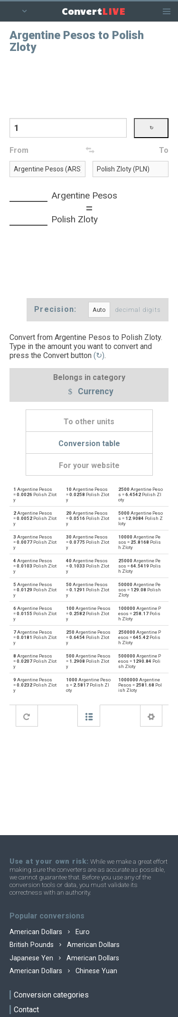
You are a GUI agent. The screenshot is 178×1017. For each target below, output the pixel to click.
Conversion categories (51, 994)
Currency (89, 392)
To (164, 150)
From (18, 150)
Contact (26, 1009)
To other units (89, 421)
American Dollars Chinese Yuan (63, 971)
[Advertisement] (89, 85)
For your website (89, 465)
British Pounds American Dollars (64, 945)
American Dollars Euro (49, 932)
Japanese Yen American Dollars (64, 958)
